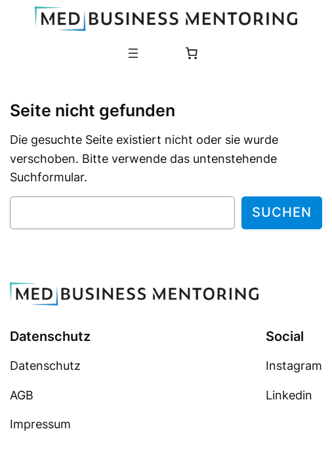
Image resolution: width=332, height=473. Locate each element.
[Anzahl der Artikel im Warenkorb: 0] (191, 53)
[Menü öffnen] (133, 53)
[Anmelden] (159, 52)
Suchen (282, 212)
